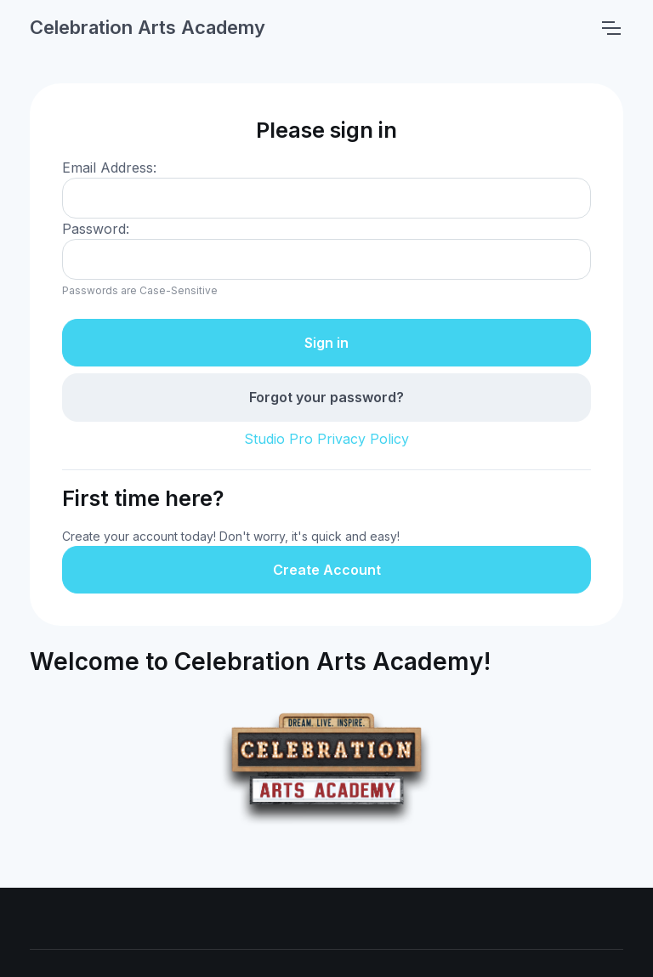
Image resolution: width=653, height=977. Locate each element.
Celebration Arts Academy (147, 27)
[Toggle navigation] (610, 28)
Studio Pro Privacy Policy (326, 438)
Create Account (327, 569)
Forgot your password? (326, 397)
